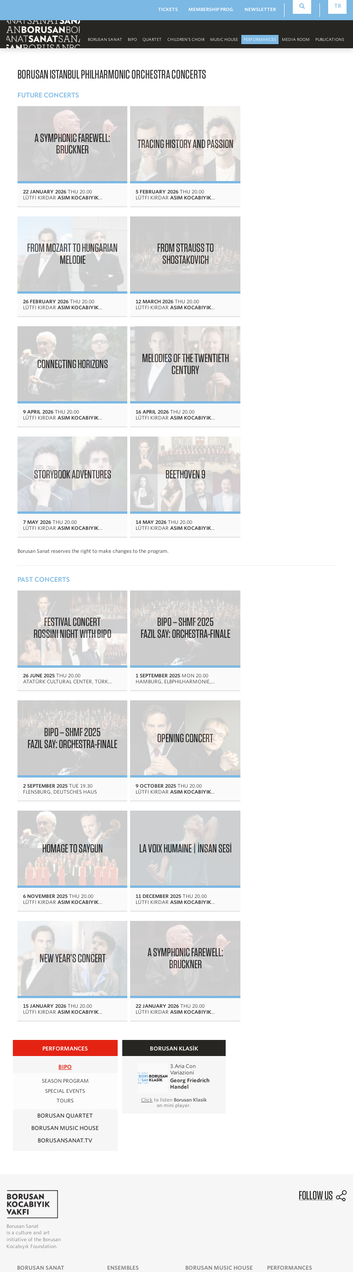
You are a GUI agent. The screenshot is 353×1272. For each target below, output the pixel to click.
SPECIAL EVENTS (65, 832)
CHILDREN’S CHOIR (186, 39)
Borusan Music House (295, 1042)
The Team (29, 1053)
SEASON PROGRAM (65, 823)
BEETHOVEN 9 (173, 348)
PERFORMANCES (260, 39)
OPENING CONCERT (68, 599)
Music (25, 1064)
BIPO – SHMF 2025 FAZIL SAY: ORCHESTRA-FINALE (173, 496)
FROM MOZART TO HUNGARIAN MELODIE (277, 141)
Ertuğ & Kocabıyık (197, 1130)
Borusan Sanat (105, 39)
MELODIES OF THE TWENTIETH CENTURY (277, 244)
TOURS (65, 843)
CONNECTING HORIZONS (172, 244)
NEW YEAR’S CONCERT (68, 703)
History (26, 1042)
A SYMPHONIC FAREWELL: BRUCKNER (68, 141)
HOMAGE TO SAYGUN (172, 599)
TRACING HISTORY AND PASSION (173, 141)
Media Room (201, 1042)
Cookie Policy (331, 1234)
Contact (27, 1096)
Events (194, 1031)
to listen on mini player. (173, 844)
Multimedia (136, 1141)
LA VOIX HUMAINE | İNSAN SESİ (277, 599)
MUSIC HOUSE (224, 39)
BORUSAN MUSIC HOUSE (65, 869)
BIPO (132, 39)
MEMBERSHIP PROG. (211, 9)
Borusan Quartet (65, 856)
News (128, 1130)
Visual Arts (31, 1074)
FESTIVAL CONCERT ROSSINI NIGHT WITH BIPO (68, 496)
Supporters (31, 1085)
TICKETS (168, 9)
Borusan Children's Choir (139, 1042)
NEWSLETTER (260, 9)
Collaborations (192, 1152)
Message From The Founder (53, 1020)
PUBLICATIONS (329, 39)
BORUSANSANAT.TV (65, 881)
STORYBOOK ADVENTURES (68, 348)
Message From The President (55, 1031)
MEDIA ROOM (296, 39)
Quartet (152, 39)
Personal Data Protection (318, 1224)
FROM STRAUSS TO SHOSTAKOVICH (68, 244)
